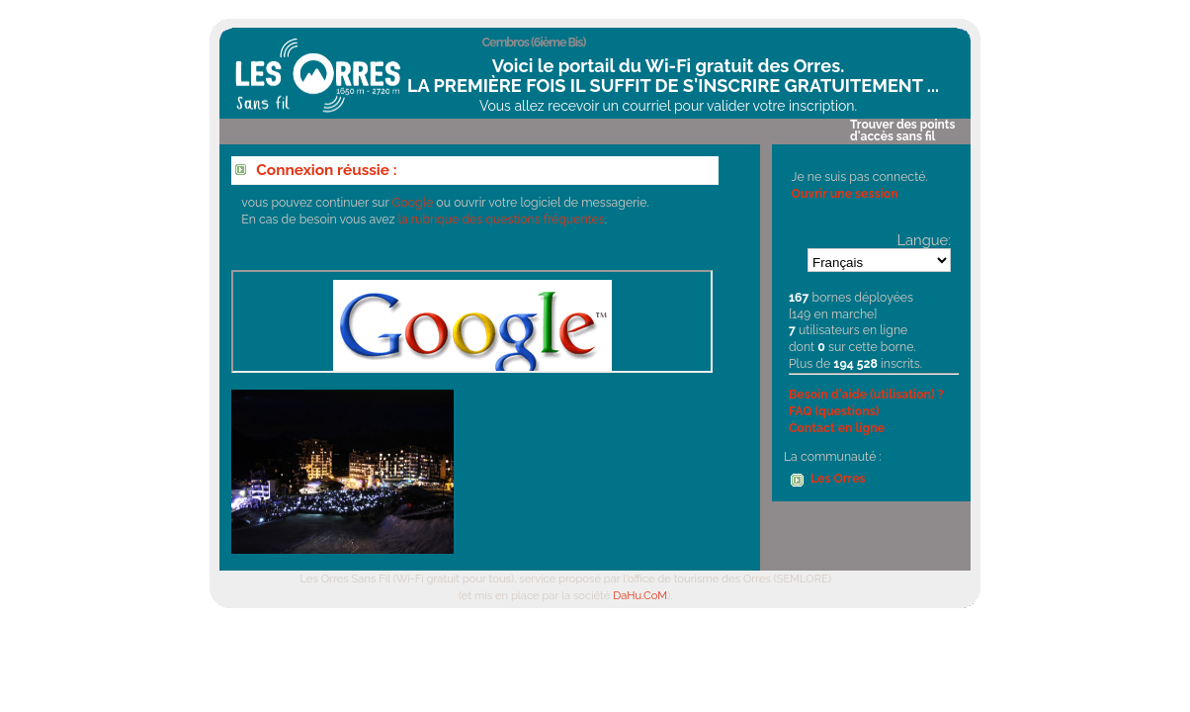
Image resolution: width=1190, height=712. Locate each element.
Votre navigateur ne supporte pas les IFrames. (472, 321)
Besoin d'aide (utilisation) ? (866, 394)
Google (413, 202)
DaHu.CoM (640, 595)
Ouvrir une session (845, 193)
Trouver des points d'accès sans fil (902, 130)
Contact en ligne (837, 427)
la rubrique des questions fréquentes (501, 219)
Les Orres (838, 478)
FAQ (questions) (834, 410)
